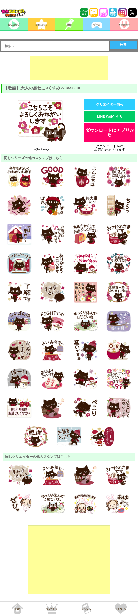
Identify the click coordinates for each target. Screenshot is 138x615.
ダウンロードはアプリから (109, 132)
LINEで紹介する (109, 116)
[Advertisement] (69, 68)
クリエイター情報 (109, 104)
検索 (123, 45)
